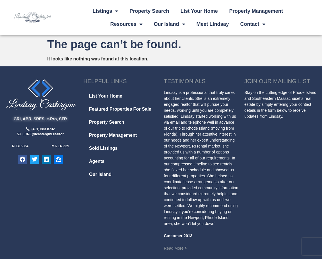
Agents (96, 161)
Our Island (169, 24)
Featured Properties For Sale (120, 109)
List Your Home (199, 11)
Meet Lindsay (213, 24)
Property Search (149, 11)
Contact (252, 24)
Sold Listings (103, 148)
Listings (105, 11)
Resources (126, 24)
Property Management (256, 11)
